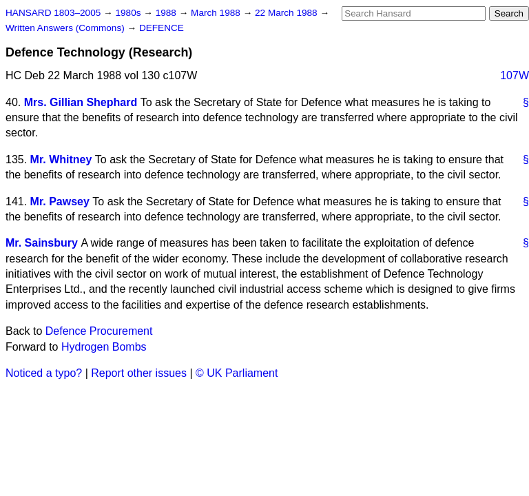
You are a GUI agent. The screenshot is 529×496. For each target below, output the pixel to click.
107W (514, 75)
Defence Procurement (99, 331)
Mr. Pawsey (60, 201)
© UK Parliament (237, 373)
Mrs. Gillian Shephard (80, 102)
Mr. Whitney (61, 159)
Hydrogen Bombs (104, 347)
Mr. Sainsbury (42, 243)
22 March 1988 (287, 13)
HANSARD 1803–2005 (53, 13)
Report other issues (139, 373)
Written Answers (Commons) (66, 28)
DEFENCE (161, 28)
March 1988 (217, 13)
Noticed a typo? (44, 373)
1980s (129, 13)
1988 (167, 13)
